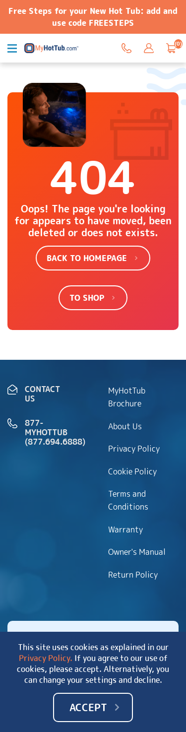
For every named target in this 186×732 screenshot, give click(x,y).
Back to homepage (87, 258)
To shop (86, 297)
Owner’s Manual (137, 551)
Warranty (125, 529)
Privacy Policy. (45, 658)
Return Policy (133, 574)
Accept (88, 707)
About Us (125, 426)
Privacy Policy (134, 448)
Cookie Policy (132, 471)
